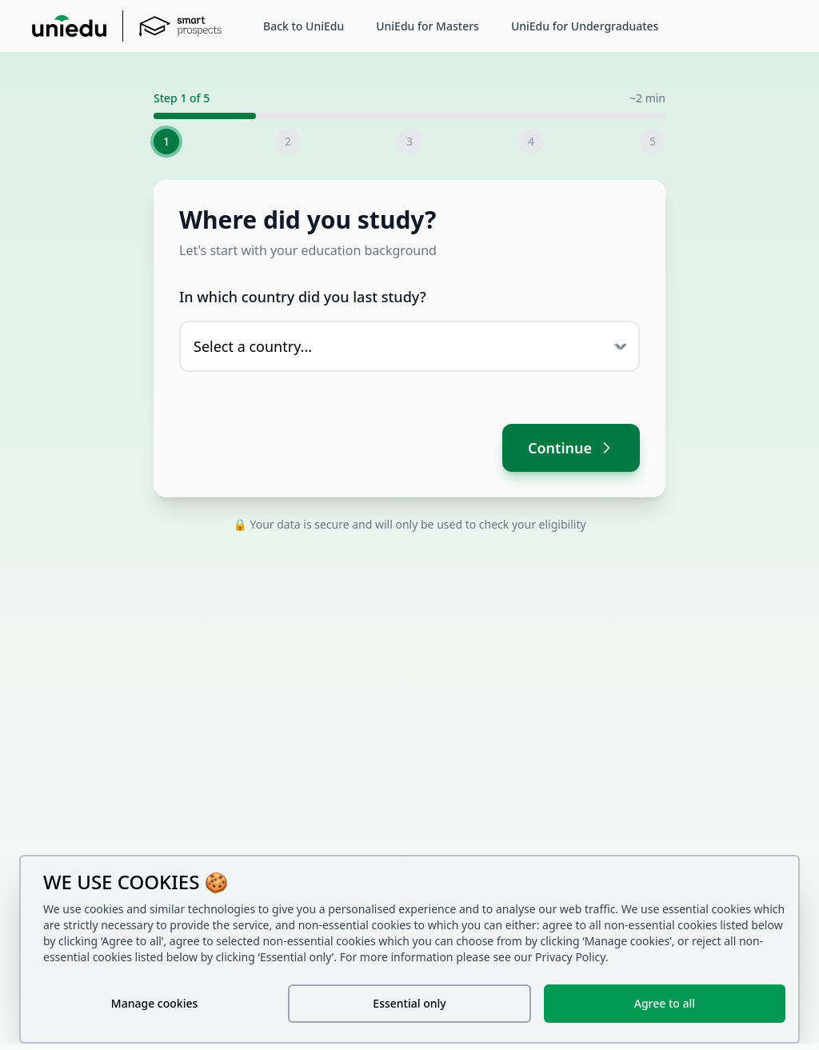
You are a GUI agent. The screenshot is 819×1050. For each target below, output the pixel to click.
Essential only (409, 1003)
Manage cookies (154, 1003)
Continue (571, 447)
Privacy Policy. (572, 956)
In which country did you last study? (302, 296)
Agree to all (664, 1003)
